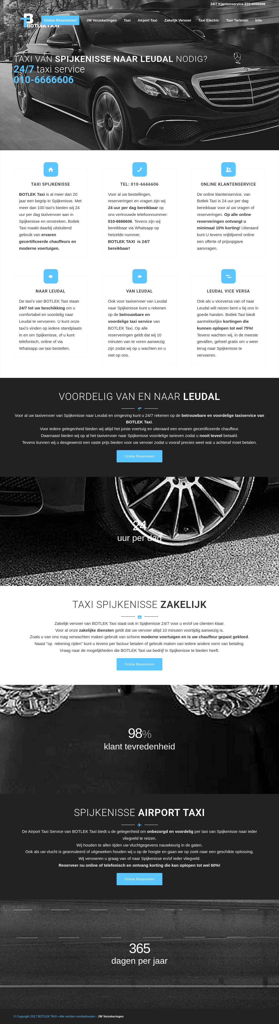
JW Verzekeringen (110, 1016)
